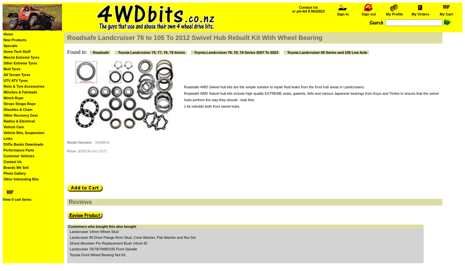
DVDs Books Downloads (24, 144)
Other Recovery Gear (21, 115)
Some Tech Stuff (17, 51)
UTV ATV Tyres (16, 80)
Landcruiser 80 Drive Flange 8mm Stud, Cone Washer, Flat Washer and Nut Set (133, 237)
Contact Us (13, 162)
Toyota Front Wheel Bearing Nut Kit (97, 255)
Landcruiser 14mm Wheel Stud (94, 232)
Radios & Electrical (19, 121)
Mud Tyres (12, 69)
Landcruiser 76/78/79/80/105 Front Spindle (103, 249)
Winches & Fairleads (20, 92)
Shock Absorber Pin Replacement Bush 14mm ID (108, 243)
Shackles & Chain (18, 109)
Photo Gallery (15, 173)
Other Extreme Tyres (20, 63)
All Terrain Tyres (17, 75)
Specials (10, 46)
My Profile (394, 12)
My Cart (446, 12)
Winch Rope (13, 98)
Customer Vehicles (19, 156)
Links (8, 138)
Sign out (368, 12)
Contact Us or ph (308, 9)
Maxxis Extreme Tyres (21, 57)
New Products (15, 40)
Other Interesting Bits (21, 179)
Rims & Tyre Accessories (24, 86)
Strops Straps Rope (20, 104)
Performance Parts (19, 150)
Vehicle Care (14, 127)
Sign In (343, 12)
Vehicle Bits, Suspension (24, 133)
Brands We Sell (16, 167)
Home (8, 34)
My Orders (420, 12)
